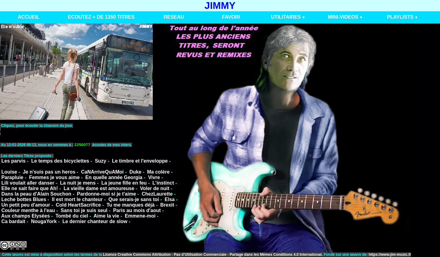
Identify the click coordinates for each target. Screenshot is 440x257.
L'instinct (163, 182)
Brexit (167, 204)
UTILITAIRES (286, 17)
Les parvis (13, 160)
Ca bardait (13, 221)
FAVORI (231, 17)
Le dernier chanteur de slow (94, 221)
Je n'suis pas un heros (49, 171)
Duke (135, 171)
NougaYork (44, 221)
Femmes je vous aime (54, 177)
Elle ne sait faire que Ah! (29, 188)
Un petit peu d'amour (25, 204)
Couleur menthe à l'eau (28, 210)
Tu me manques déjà (131, 204)
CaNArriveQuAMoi (102, 171)
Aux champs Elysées (25, 215)
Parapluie (12, 177)
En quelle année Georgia (113, 177)
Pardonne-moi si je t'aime (106, 193)
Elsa (170, 199)
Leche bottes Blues (23, 199)
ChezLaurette (157, 193)
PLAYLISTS (400, 17)
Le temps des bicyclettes (60, 160)
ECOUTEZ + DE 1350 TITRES (101, 17)
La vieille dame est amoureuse (99, 188)
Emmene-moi (140, 215)
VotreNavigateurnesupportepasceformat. (76, 131)
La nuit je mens (78, 182)
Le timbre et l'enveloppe (140, 160)
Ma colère (158, 171)
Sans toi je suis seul (84, 210)
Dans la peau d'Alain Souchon (36, 193)
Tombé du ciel (72, 215)
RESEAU (173, 17)
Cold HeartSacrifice (78, 204)
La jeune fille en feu (124, 182)
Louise (9, 171)
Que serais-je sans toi (133, 199)
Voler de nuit (154, 188)
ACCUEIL (28, 17)
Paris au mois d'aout (137, 210)
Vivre (154, 177)
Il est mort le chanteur (77, 199)
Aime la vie (106, 215)
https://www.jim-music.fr (390, 254)
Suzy (100, 160)
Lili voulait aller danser (27, 182)
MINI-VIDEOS (343, 17)
